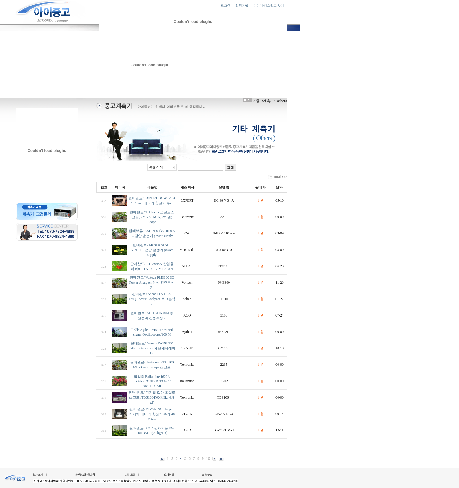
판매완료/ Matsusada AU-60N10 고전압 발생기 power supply (152, 250)
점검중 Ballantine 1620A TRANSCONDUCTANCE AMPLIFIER (152, 381)
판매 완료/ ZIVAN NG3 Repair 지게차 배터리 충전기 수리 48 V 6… (152, 414)
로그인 (225, 5)
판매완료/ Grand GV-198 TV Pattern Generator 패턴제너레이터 (152, 348)
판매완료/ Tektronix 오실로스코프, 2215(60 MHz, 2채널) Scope (152, 217)
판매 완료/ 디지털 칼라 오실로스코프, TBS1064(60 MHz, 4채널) (152, 397)
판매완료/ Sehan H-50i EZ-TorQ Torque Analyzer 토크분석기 (152, 299)
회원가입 (241, 5)
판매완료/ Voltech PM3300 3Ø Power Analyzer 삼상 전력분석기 (152, 283)
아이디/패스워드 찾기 (268, 5)
